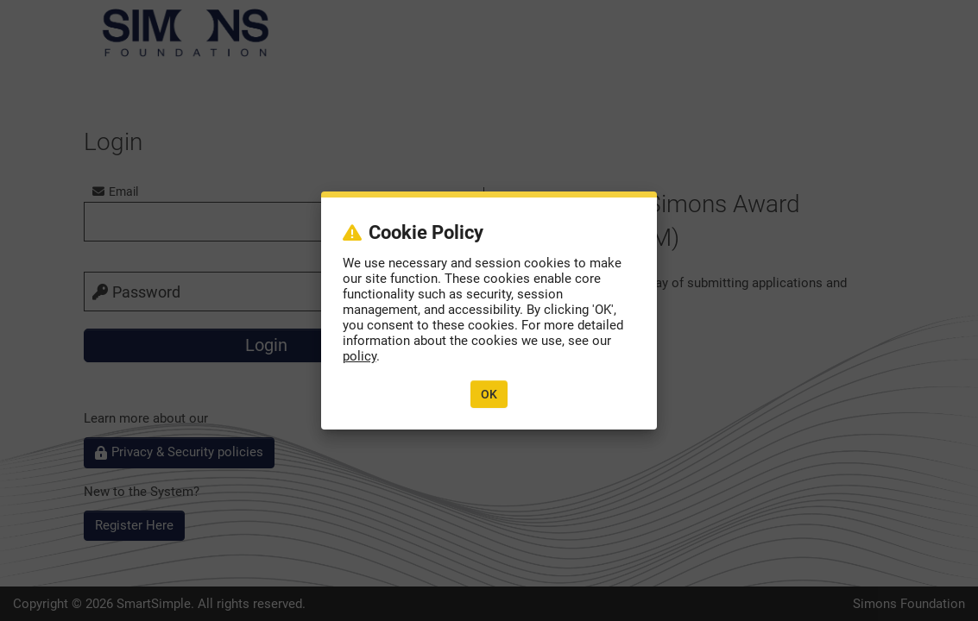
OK (489, 394)
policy (359, 356)
